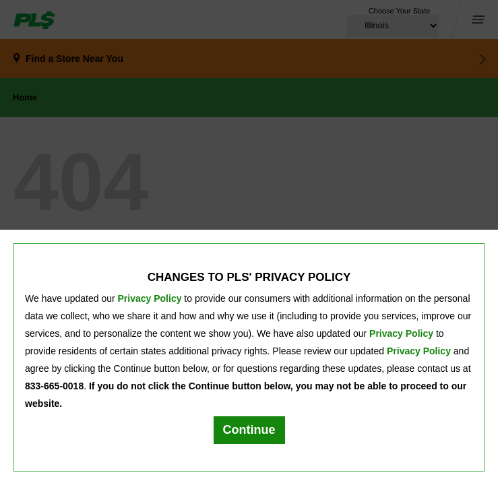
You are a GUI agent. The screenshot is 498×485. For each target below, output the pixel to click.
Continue (249, 430)
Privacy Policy (150, 298)
